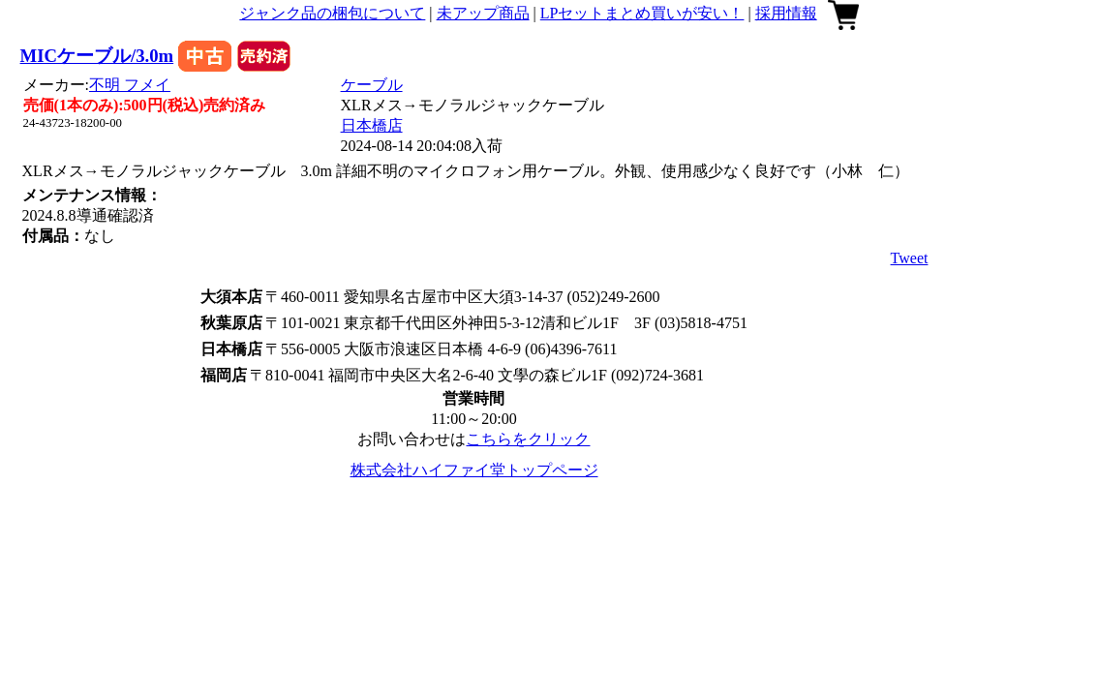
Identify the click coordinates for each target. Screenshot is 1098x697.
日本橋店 (372, 125)
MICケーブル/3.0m (97, 55)
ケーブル (372, 84)
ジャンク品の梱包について (332, 13)
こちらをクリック (528, 439)
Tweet (910, 258)
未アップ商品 (483, 13)
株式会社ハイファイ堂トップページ (474, 470)
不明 (129, 84)
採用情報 (786, 13)
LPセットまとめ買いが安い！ (642, 13)
